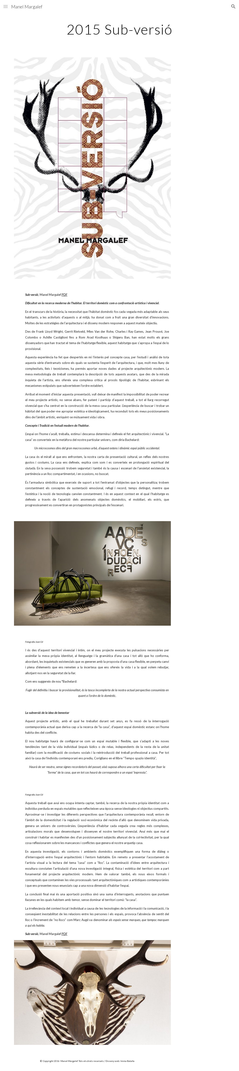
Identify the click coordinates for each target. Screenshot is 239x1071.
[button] (5, 6)
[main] (119, 29)
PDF (64, 295)
